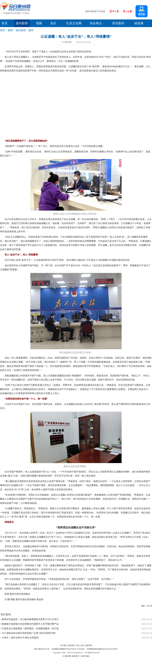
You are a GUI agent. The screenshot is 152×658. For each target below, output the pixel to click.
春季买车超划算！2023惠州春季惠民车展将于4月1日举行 (30, 619)
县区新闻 (21, 30)
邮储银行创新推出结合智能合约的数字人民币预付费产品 (30, 624)
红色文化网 (74, 23)
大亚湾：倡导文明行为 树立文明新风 (20, 637)
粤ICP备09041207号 (42, 649)
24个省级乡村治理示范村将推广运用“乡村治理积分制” (29, 633)
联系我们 (71, 645)
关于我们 (63, 645)
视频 (39, 23)
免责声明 (88, 645)
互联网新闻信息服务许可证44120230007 (102, 649)
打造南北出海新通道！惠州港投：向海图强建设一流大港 (30, 628)
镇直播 (138, 23)
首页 (5, 23)
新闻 (10, 30)
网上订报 (80, 645)
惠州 (30, 30)
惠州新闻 (22, 23)
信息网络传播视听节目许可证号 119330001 (68, 649)
